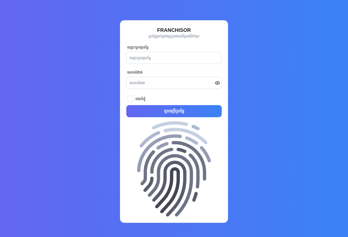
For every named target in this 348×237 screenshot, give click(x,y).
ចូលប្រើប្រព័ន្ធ (174, 111)
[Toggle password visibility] (217, 83)
